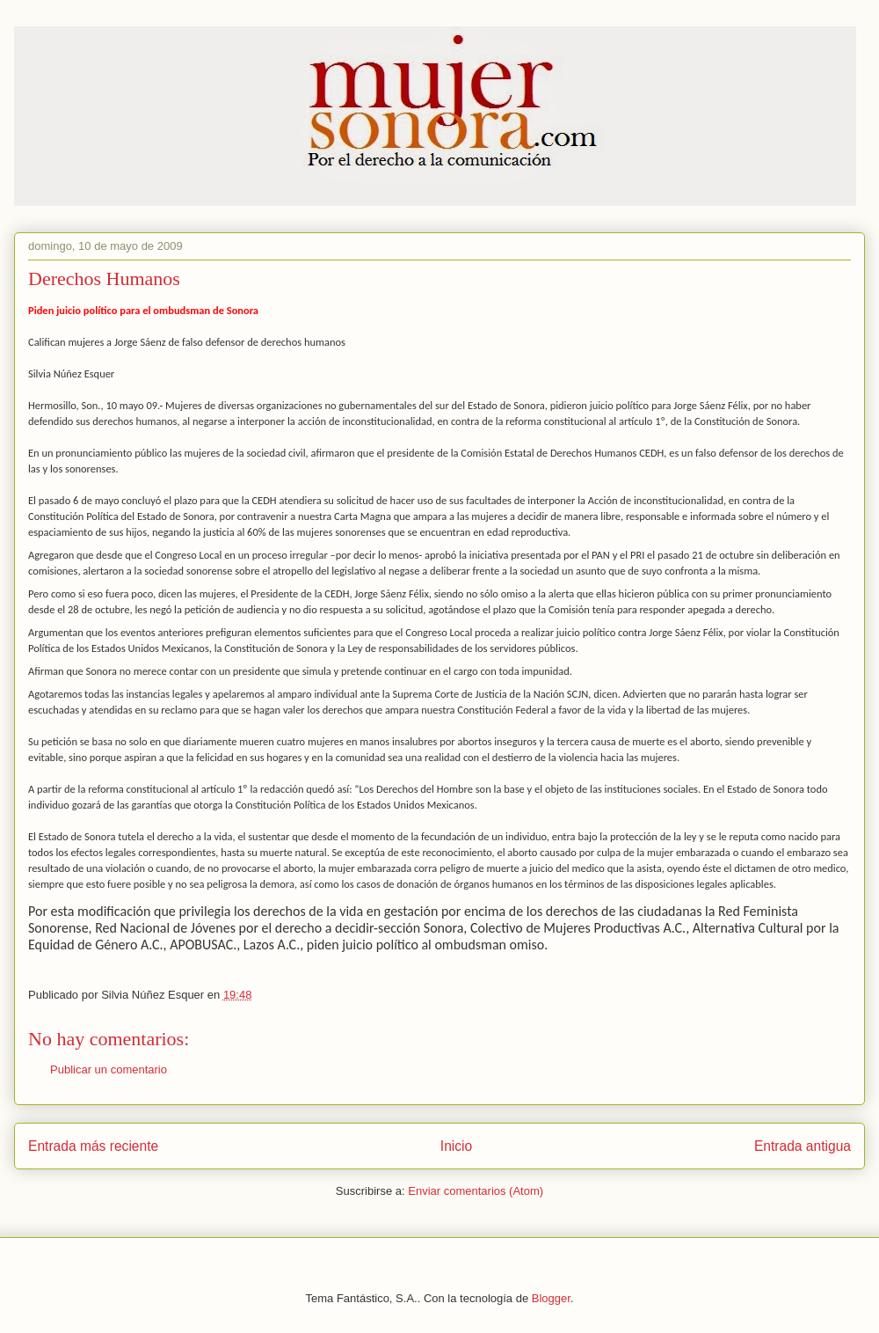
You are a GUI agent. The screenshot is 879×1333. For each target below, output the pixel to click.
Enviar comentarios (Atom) (475, 1191)
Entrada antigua (802, 1146)
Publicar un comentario (108, 1069)
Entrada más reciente (93, 1146)
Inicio (456, 1146)
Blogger (551, 1298)
